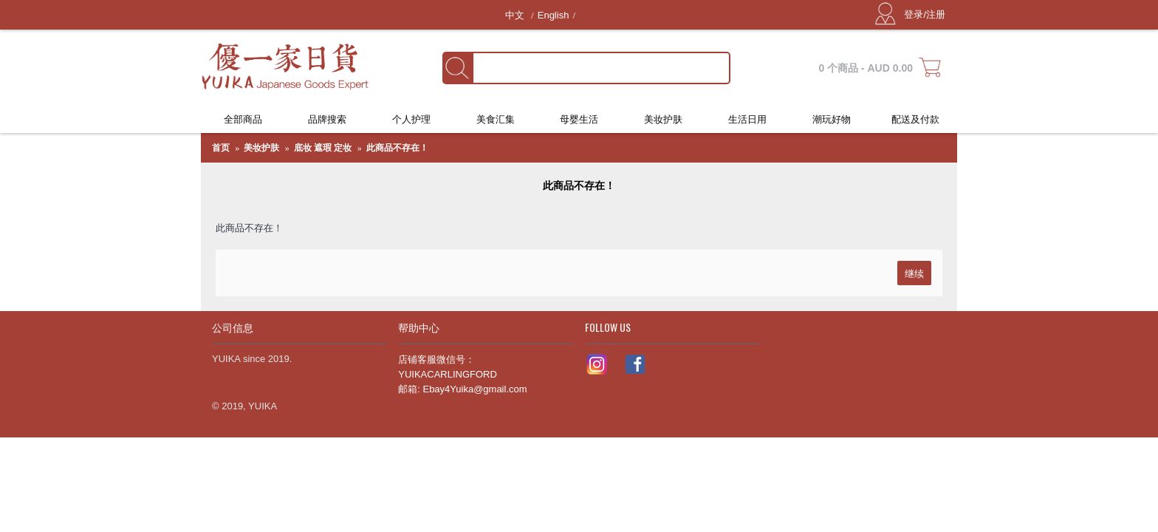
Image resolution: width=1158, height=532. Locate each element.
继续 (914, 272)
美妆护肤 (261, 148)
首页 (221, 148)
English (553, 15)
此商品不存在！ (397, 148)
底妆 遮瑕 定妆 (323, 148)
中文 (516, 15)
